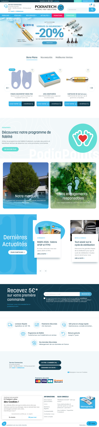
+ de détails (28, 104)
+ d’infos (56, 1)
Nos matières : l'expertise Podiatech (65, 411)
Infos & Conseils (80, 238)
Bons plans (31, 57)
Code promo (5, 1)
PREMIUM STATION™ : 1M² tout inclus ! (66, 400)
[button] (7, 34)
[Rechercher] (81, 10)
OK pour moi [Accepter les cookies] (32, 417)
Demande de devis (88, 1)
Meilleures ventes (64, 57)
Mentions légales (47, 407)
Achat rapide (15, 104)
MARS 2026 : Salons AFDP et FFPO (47, 243)
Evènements (41, 238)
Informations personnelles (48, 400)
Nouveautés (46, 57)
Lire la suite (42, 254)
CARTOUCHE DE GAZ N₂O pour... (77, 94)
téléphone (19, 11)
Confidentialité (48, 411)
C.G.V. (46, 404)
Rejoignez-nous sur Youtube (77, 372)
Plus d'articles (18, 252)
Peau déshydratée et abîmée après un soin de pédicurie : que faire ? (65, 406)
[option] (49, 32)
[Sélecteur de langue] (96, 1)
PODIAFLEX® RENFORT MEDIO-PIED (22, 94)
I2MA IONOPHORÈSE (49, 94)
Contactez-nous (49, 414)
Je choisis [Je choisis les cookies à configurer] (12, 417)
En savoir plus (10, 149)
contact (78, 1)
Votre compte (48, 417)
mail (12, 11)
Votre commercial (50, 362)
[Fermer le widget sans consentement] (11, 397)
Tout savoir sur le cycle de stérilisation (85, 243)
